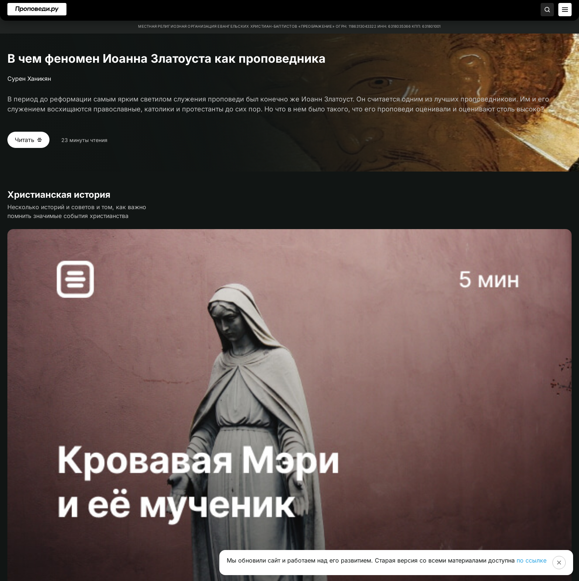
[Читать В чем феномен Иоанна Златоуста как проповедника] (28, 140)
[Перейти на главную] (36, 9)
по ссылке (532, 560)
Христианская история (58, 194)
